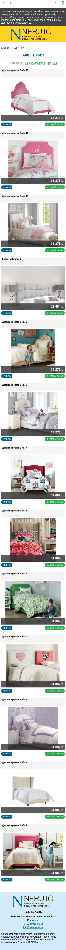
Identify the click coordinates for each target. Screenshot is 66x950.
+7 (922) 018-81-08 (32, 923)
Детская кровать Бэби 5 (14, 573)
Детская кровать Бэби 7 (14, 448)
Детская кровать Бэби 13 (15, 70)
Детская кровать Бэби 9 (14, 322)
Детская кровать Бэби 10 (15, 196)
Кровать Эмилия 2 (11, 259)
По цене (52, 63)
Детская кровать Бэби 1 (14, 825)
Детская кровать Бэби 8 (14, 385)
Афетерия (19, 48)
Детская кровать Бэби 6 (14, 511)
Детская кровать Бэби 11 (15, 133)
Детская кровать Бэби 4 (14, 636)
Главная (5, 48)
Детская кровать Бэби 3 (14, 699)
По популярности (35, 63)
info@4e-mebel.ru (33, 927)
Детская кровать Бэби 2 (14, 762)
